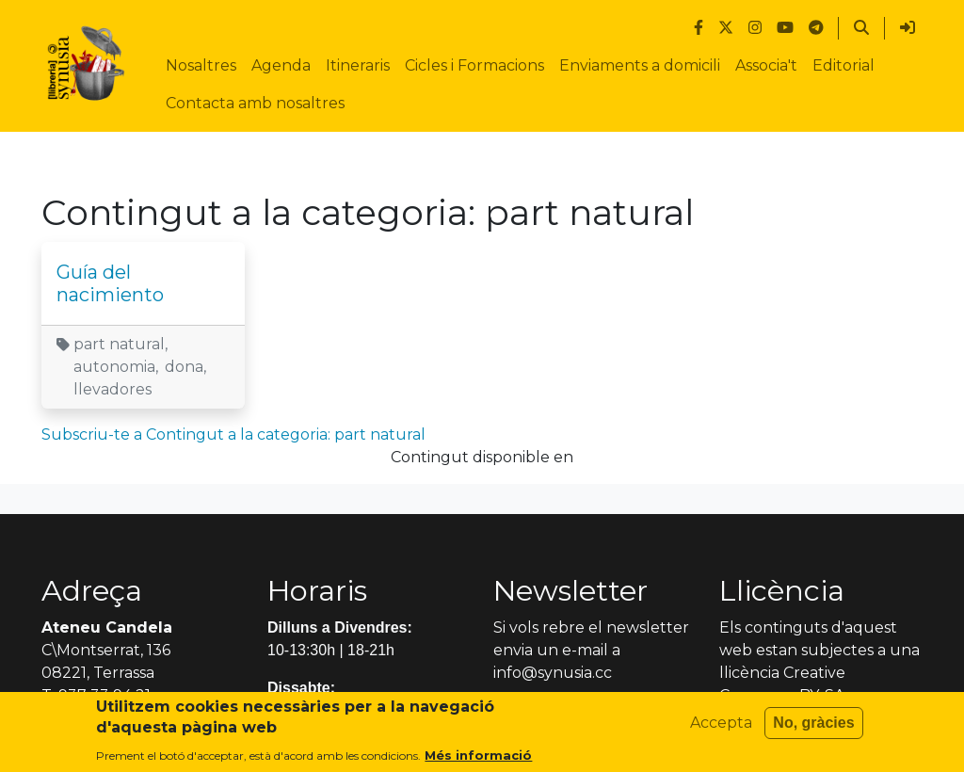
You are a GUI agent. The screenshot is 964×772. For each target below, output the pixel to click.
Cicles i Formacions (474, 65)
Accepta (721, 729)
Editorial (843, 65)
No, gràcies (813, 729)
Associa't (766, 65)
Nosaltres (201, 65)
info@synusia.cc (552, 673)
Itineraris (358, 65)
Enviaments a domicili (639, 65)
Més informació (478, 761)
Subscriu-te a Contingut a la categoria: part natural (233, 434)
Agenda (281, 65)
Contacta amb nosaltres (255, 103)
